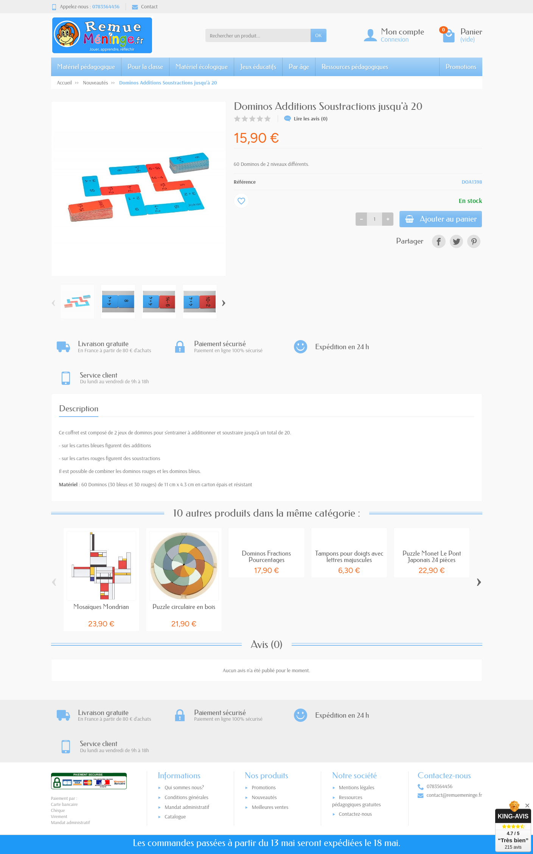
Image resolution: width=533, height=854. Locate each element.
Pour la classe (145, 66)
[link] (438, 242)
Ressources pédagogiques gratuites (356, 739)
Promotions (461, 66)
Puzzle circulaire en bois (183, 575)
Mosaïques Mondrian (101, 575)
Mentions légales (356, 726)
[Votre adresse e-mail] (250, 807)
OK (318, 35)
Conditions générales (186, 735)
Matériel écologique (202, 66)
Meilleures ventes (270, 745)
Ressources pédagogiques (355, 66)
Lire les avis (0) (306, 118)
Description (78, 377)
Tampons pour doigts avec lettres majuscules (349, 525)
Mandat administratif (187, 745)
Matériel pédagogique (86, 66)
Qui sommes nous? (184, 726)
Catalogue (175, 755)
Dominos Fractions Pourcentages (266, 525)
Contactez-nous (355, 752)
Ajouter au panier (439, 219)
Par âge (299, 66)
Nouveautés (264, 735)
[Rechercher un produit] (258, 35)
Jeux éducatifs (258, 66)
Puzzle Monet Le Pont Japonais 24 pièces (431, 525)
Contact (145, 6)
